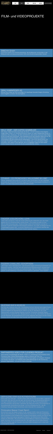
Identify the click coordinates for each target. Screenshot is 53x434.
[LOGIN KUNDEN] (48, 3)
